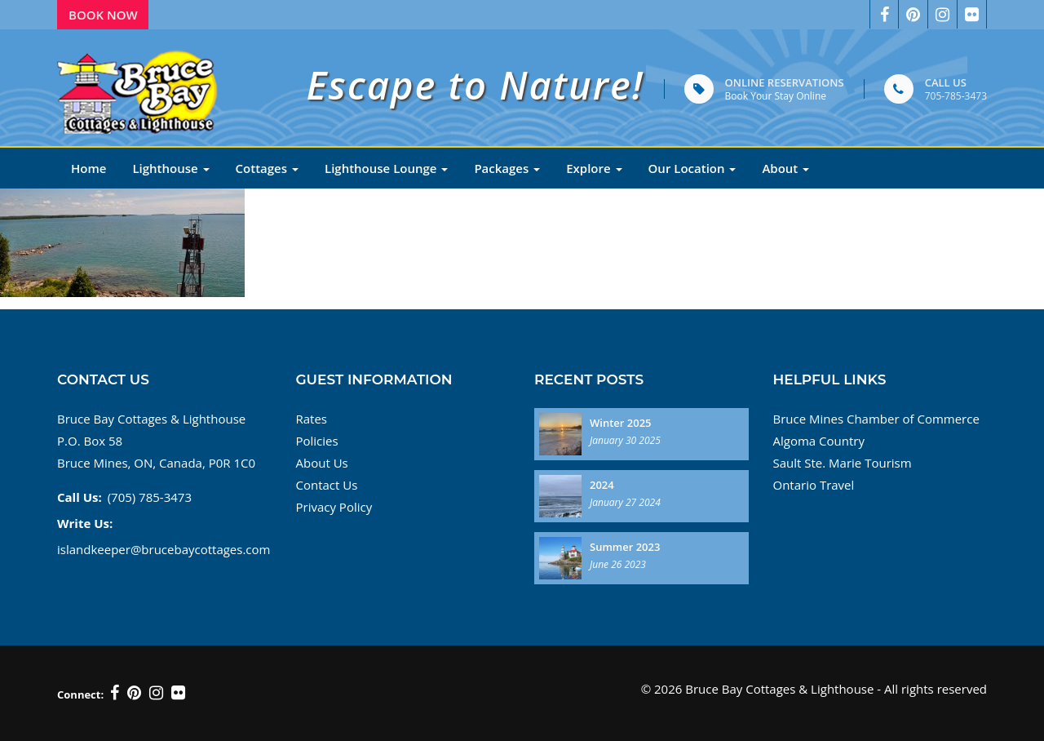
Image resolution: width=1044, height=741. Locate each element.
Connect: (80, 694)
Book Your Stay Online (775, 96)
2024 (602, 484)
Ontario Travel (814, 485)
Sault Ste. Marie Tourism (842, 463)
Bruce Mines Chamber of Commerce (876, 418)
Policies (317, 441)
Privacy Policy (334, 507)
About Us (322, 463)
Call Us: (79, 497)
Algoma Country (819, 441)
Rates (312, 418)
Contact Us (327, 485)
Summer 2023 (625, 546)
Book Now (103, 15)
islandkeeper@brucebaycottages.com (163, 549)
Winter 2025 (621, 422)
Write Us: (85, 523)
